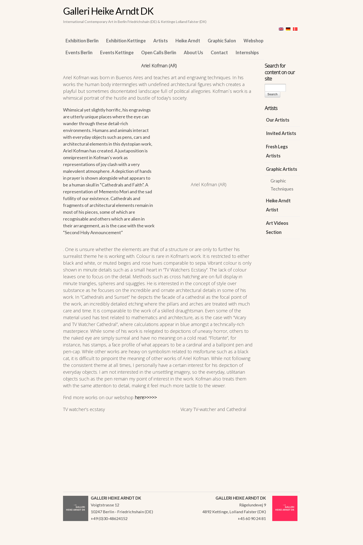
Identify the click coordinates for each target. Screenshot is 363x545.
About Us (193, 52)
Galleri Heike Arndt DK (108, 11)
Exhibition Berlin (82, 40)
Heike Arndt (187, 40)
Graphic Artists (281, 169)
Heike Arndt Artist (278, 205)
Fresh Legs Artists (277, 151)
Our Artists (277, 120)
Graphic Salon (222, 40)
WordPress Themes (290, 539)
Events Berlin (79, 52)
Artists (160, 40)
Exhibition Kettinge (126, 40)
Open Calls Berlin (158, 52)
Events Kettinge (117, 52)
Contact (219, 52)
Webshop (253, 40)
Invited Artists (281, 133)
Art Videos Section (277, 227)
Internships (247, 52)
